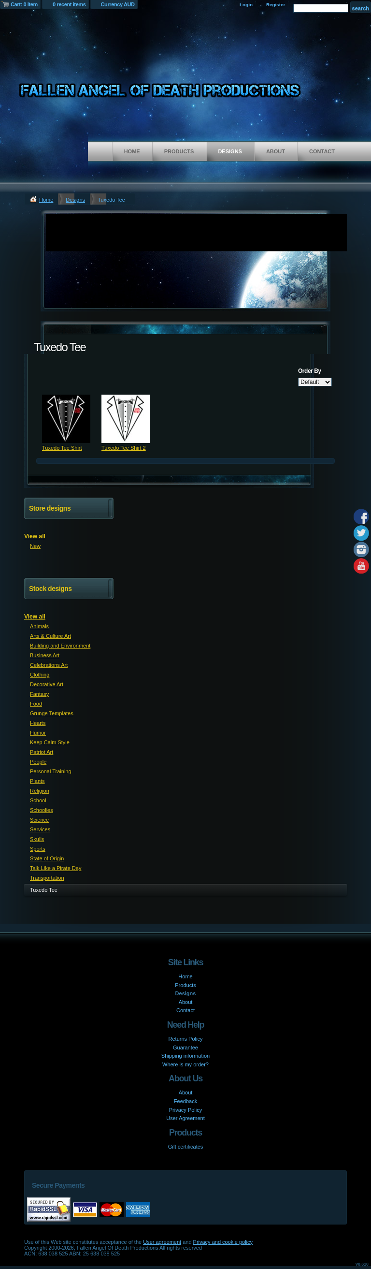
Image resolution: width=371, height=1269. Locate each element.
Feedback (185, 1101)
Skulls (37, 839)
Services (40, 829)
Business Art (44, 655)
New (35, 546)
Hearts (37, 723)
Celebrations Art (49, 665)
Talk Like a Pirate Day (55, 868)
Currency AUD (118, 4)
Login (246, 4)
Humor (38, 733)
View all (34, 536)
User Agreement (185, 1118)
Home (132, 151)
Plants (37, 781)
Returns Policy (186, 1039)
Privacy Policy (185, 1110)
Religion (39, 791)
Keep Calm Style (50, 742)
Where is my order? (185, 1064)
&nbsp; (66, 419)
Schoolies (41, 810)
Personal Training (50, 771)
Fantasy (39, 694)
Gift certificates (185, 1147)
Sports (37, 849)
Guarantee (185, 1047)
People (38, 762)
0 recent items (69, 4)
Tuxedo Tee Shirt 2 (123, 448)
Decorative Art (46, 684)
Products (179, 151)
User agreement (162, 1242)
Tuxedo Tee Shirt (62, 448)
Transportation (47, 878)
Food (36, 704)
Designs (230, 151)
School (38, 800)
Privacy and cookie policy (223, 1242)
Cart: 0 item (24, 4)
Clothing (39, 675)
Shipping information (185, 1056)
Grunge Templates (51, 713)
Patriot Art (41, 752)
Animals (39, 626)
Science (39, 820)
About (275, 151)
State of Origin (47, 858)
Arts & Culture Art (50, 636)
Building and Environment (60, 646)
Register (275, 4)
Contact (322, 151)
